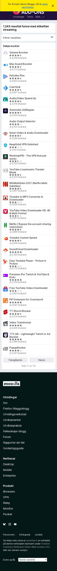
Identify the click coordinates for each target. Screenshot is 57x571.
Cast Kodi (14, 87)
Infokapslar (24, 534)
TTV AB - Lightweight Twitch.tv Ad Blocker (29, 335)
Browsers (9, 491)
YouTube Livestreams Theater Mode (26, 171)
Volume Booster (18, 52)
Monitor (8, 508)
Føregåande (15, 360)
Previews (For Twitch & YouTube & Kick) (29, 276)
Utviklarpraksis (12, 425)
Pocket (7, 514)
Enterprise (9, 475)
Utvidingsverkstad (14, 414)
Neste (41, 360)
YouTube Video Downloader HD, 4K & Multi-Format (29, 212)
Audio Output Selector (22, 121)
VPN (6, 497)
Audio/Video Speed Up (22, 98)
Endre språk (9, 559)
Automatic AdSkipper (21, 109)
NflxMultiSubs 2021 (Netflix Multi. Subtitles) (28, 185)
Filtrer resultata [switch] (28, 37)
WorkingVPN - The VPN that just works (27, 157)
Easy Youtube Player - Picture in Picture (27, 262)
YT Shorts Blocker (20, 311)
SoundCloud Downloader (23, 249)
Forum (7, 437)
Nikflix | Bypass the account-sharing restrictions (30, 225)
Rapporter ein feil (13, 442)
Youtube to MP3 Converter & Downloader (26, 198)
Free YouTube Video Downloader (28, 288)
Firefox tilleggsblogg (16, 408)
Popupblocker (17, 347)
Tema (30, 16)
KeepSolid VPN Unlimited (23, 144)
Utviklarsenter (12, 420)
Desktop (8, 464)
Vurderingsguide (13, 448)
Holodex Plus (16, 75)
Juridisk (39, 534)
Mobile (7, 469)
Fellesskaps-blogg (14, 431)
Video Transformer (20, 322)
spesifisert (31, 540)
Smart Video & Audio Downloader (28, 132)
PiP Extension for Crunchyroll (26, 299)
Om (5, 402)
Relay (6, 502)
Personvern (9, 534)
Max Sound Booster (20, 64)
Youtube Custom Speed (23, 237)
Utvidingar (18, 16)
